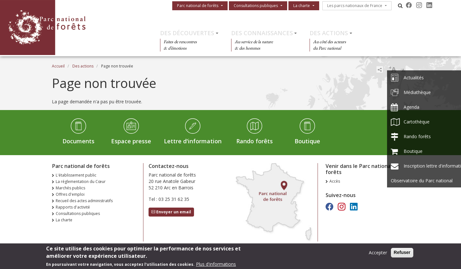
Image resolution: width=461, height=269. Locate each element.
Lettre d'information (193, 141)
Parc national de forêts (197, 5)
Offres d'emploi (70, 194)
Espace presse (131, 141)
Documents (78, 141)
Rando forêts (254, 141)
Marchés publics (70, 188)
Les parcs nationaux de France (354, 5)
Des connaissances (262, 33)
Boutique (307, 141)
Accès (334, 181)
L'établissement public (76, 175)
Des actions (329, 33)
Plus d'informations (216, 266)
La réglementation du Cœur (81, 181)
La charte (301, 5)
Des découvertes (187, 33)
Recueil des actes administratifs (84, 200)
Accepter (378, 254)
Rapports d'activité (73, 207)
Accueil (58, 66)
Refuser (402, 254)
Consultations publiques (256, 5)
